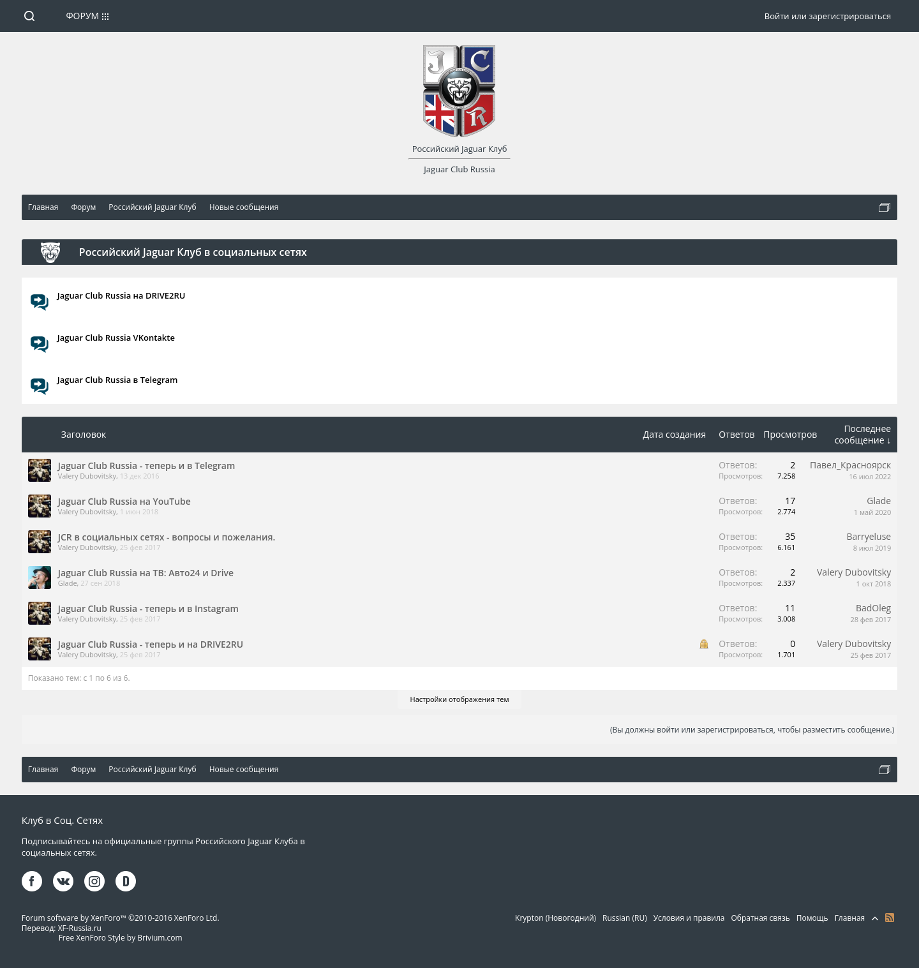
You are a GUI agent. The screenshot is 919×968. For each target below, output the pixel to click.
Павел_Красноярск (850, 465)
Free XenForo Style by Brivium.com (121, 937)
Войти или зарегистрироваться (828, 16)
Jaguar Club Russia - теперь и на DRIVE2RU (150, 644)
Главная (850, 917)
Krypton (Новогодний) (555, 917)
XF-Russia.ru (79, 928)
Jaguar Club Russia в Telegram (117, 379)
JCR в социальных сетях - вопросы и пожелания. (166, 537)
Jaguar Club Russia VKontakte (116, 337)
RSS (889, 917)
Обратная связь (760, 917)
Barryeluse (868, 536)
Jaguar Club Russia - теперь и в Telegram (146, 465)
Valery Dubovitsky (87, 475)
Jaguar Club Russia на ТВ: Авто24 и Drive (146, 573)
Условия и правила (689, 917)
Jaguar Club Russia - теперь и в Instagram (148, 608)
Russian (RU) (624, 917)
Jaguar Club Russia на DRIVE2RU (121, 295)
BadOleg (873, 608)
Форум (82, 16)
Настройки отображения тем (459, 699)
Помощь (812, 917)
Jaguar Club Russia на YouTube (124, 501)
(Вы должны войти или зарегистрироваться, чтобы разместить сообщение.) (752, 729)
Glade (879, 501)
